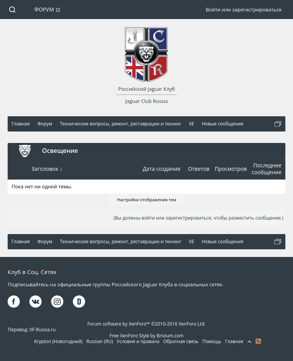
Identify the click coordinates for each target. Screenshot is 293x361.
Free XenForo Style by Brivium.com (146, 335)
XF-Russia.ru (42, 329)
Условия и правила (138, 341)
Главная (234, 341)
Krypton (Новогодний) (58, 341)
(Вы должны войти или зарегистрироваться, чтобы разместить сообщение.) (198, 218)
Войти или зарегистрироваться (243, 9)
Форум (44, 9)
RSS (258, 341)
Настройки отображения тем (146, 199)
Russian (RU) (99, 341)
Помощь (211, 341)
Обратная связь (180, 341)
